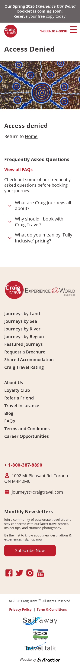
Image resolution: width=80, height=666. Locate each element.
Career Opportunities (26, 436)
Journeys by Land (22, 313)
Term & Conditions (52, 609)
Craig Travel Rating (24, 367)
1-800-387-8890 (53, 31)
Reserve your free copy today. (40, 16)
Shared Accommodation (29, 359)
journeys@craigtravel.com (37, 492)
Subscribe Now (30, 550)
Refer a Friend (19, 398)
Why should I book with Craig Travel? (35, 222)
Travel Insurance (21, 405)
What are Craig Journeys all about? (39, 206)
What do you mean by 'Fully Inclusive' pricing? (39, 238)
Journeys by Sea (20, 321)
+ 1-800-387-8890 (23, 465)
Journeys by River (22, 329)
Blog (8, 413)
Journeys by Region (24, 336)
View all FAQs (18, 169)
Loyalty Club (17, 390)
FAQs (9, 421)
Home (31, 136)
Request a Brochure (24, 352)
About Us (13, 382)
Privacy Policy (20, 609)
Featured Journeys (23, 344)
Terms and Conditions (27, 428)
